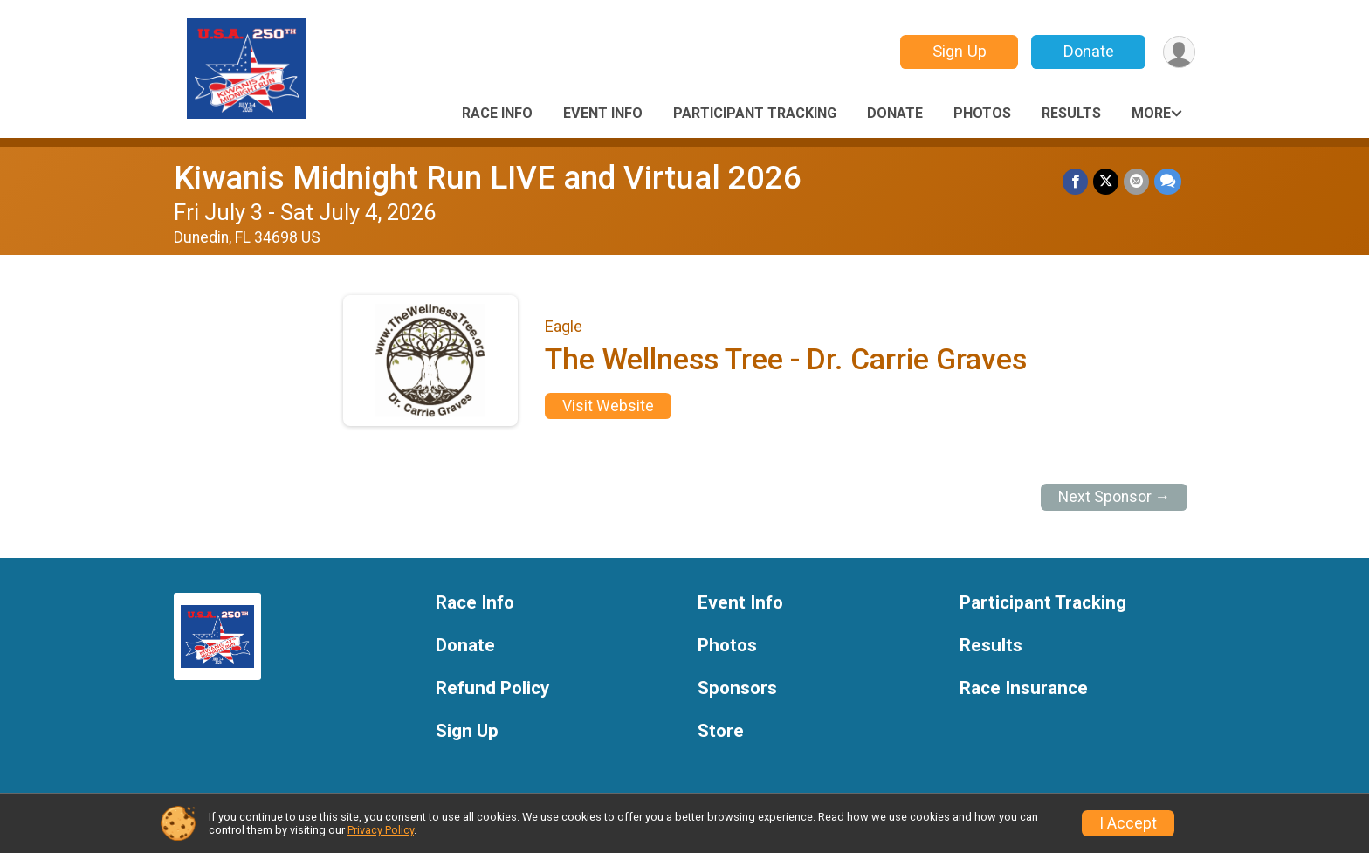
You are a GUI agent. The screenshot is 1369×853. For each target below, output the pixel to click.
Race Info (497, 113)
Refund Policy (492, 688)
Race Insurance (1024, 688)
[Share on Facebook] (1075, 181)
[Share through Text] (1167, 181)
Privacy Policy (380, 829)
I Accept (1128, 823)
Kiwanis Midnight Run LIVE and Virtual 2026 (487, 177)
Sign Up (959, 51)
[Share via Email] (1136, 181)
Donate (1088, 51)
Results (1071, 113)
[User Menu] (1179, 52)
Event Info (603, 113)
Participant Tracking (754, 113)
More (1151, 113)
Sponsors (737, 688)
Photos (982, 113)
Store (721, 731)
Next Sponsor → (1114, 497)
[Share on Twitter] (1105, 181)
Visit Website (608, 406)
